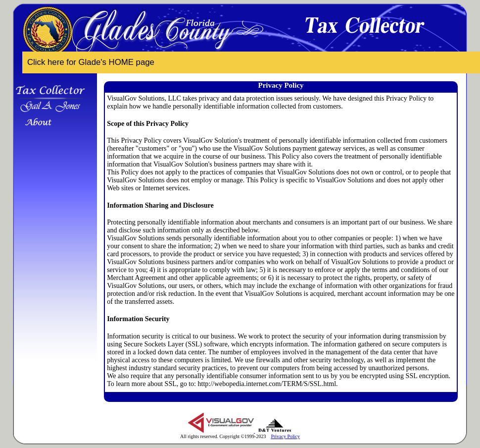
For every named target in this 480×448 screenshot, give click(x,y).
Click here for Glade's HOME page (90, 62)
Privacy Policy (285, 436)
